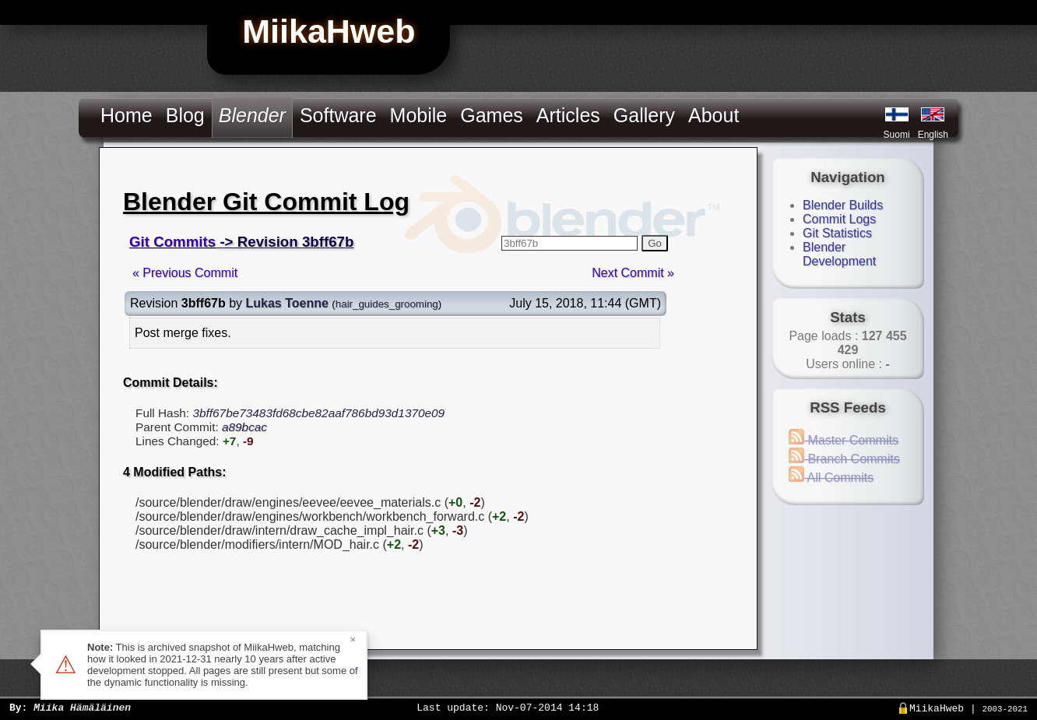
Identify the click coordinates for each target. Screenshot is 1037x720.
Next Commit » (633, 272)
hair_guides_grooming (387, 304)
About (713, 115)
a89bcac (244, 427)
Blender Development (839, 254)
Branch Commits (844, 458)
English (933, 134)
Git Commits (172, 242)
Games (491, 115)
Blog (185, 115)
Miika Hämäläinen (82, 707)
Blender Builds (843, 205)
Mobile (419, 115)
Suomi (897, 134)
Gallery (644, 115)
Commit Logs (839, 219)
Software (338, 115)
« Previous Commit (184, 272)
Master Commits (843, 440)
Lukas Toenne (287, 303)
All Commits (831, 477)
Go (655, 243)
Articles (568, 115)
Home (126, 115)
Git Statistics (837, 233)
